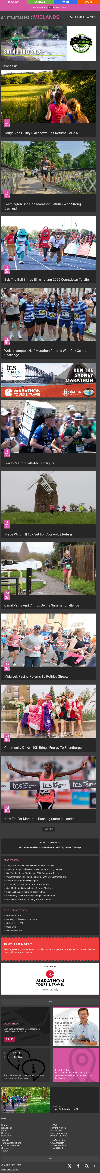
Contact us (6, 1148)
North (65, 2)
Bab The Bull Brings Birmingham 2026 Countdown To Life (32, 873)
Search (4, 1150)
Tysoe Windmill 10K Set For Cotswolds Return (27, 884)
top (50, 1002)
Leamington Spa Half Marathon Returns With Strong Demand (34, 869)
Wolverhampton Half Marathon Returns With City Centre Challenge (36, 877)
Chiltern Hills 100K (14, 923)
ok (50, 7)
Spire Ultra (11, 927)
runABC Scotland (58, 1140)
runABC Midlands (59, 1145)
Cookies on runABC (11, 1145)
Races (4, 1130)
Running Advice (58, 1128)
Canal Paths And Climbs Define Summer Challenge (29, 888)
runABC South (57, 1148)
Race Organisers (58, 1133)
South (88, 2)
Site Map (5, 1140)
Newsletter (6, 1135)
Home (4, 1125)
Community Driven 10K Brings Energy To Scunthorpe (30, 895)
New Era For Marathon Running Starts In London (28, 899)
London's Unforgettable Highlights (22, 880)
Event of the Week (59, 1135)
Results (5, 1133)
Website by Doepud (10, 1169)
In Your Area (56, 1130)
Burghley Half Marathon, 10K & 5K (22, 919)
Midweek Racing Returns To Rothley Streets (26, 892)
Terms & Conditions (11, 1143)
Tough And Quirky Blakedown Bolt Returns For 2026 (30, 865)
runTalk (54, 1125)
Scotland (40, 2)
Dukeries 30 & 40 (14, 915)
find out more (59, 7)
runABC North (57, 1143)
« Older (49, 829)
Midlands (13, 2)
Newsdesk (6, 1128)
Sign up (9, 1039)
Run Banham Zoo (14, 930)
